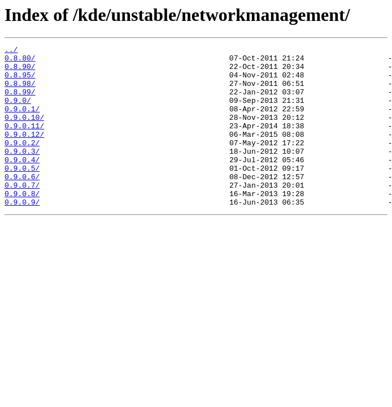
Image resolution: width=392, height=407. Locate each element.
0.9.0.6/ (22, 203)
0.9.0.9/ (22, 234)
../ (11, 51)
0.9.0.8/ (22, 224)
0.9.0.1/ (22, 122)
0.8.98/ (20, 91)
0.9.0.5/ (22, 193)
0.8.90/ (20, 71)
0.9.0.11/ (24, 142)
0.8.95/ (20, 81)
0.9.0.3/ (22, 173)
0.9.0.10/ (24, 132)
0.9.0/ (18, 112)
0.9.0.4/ (22, 183)
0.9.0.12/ (24, 153)
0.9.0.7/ (22, 214)
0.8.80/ (20, 61)
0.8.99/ (20, 102)
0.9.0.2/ (22, 163)
